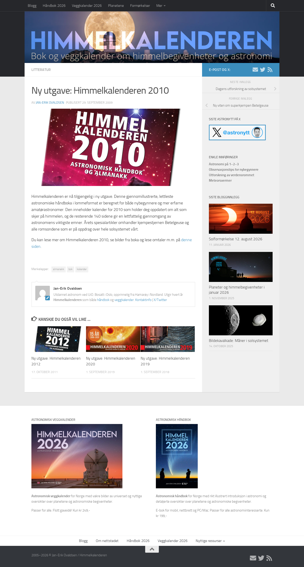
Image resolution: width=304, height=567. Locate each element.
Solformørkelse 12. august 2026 (235, 239)
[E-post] (255, 69)
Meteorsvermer (220, 180)
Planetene (116, 5)
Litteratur (41, 70)
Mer (159, 5)
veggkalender (124, 300)
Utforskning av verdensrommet (231, 175)
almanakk (58, 269)
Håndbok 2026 (54, 5)
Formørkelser (140, 5)
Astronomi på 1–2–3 (224, 164)
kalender (82, 269)
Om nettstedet (107, 541)
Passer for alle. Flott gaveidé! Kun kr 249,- (60, 510)
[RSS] (270, 69)
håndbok (103, 300)
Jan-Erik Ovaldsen (50, 103)
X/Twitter (160, 300)
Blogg (32, 5)
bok (70, 269)
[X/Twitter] (262, 69)
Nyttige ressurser (209, 541)
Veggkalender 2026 (87, 5)
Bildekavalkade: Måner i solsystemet (238, 340)
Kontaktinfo (143, 300)
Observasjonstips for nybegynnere (233, 170)
